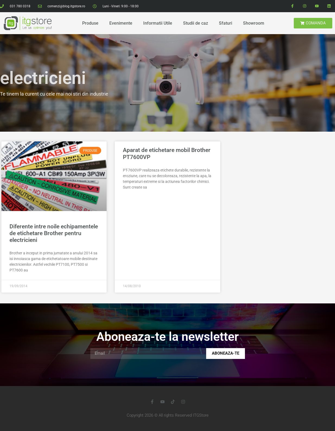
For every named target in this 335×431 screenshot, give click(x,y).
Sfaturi (225, 23)
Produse (90, 23)
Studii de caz (195, 23)
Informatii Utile (157, 23)
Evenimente (120, 23)
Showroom (253, 23)
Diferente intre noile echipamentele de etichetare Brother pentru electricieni (53, 233)
